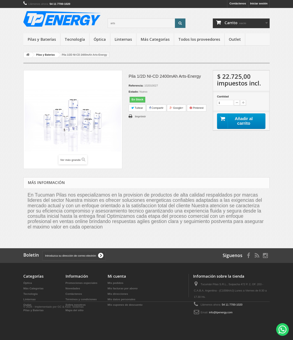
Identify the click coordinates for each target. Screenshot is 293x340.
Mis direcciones (118, 293)
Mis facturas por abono (123, 288)
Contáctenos (237, 3)
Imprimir (140, 116)
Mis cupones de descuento (125, 304)
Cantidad (223, 96)
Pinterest (197, 107)
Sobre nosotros (75, 304)
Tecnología (75, 39)
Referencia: (136, 85)
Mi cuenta (117, 276)
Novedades (72, 288)
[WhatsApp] (282, 329)
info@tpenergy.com (221, 312)
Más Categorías (155, 39)
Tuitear (137, 107)
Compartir (156, 107)
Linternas (123, 39)
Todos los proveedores (199, 39)
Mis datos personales (121, 299)
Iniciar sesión (259, 3)
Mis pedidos (115, 283)
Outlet (235, 39)
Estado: (134, 91)
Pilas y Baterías (42, 39)
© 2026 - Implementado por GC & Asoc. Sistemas (53, 328)
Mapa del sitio (74, 310)
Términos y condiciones (81, 299)
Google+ (176, 107)
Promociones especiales (81, 283)
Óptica (100, 39)
